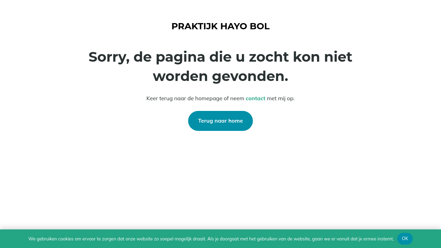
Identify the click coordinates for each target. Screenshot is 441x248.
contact (255, 98)
